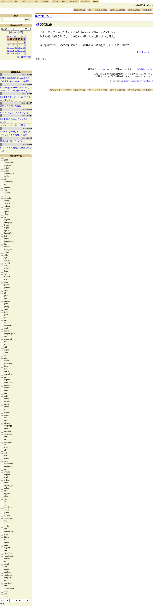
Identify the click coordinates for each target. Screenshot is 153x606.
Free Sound (73, 1)
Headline (67, 90)
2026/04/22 (27, 144)
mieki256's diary (144, 5)
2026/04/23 (27, 138)
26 (13, 53)
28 (19, 53)
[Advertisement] (102, 116)
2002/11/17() (44, 16)
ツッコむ (144, 51)
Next (23, 36)
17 (8, 50)
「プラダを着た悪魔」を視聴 (13, 135)
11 (11, 47)
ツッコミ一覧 (134, 9)
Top (2, 1)
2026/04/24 (27, 128)
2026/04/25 (27, 116)
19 (13, 50)
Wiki (63, 1)
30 (24, 53)
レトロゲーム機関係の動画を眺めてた (15, 149)
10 (8, 47)
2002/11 (16, 36)
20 (16, 50)
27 (16, 53)
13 (16, 47)
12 (13, 47)
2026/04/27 (27, 103)
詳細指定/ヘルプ (143, 69)
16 (24, 47)
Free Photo (85, 1)
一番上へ (147, 90)
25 (11, 53)
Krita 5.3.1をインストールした (14, 112)
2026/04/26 (27, 109)
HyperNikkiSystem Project (142, 81)
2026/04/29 (27, 84)
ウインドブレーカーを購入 (12, 125)
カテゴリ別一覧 (117, 9)
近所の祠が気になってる (11, 141)
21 (19, 50)
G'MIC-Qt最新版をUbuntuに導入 (15, 78)
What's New (13, 1)
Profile (23, 1)
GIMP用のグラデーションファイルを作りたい (15, 98)
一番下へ (147, 9)
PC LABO (34, 1)
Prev (9, 36)
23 (24, 50)
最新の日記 (79, 9)
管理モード (55, 90)
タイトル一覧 (101, 9)
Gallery (55, 1)
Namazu (102, 69)
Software (45, 1)
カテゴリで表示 (24, 57)
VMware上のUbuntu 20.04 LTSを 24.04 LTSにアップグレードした (15, 89)
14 (19, 47)
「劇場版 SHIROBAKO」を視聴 (14, 81)
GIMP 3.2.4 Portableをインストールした (15, 120)
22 (21, 50)
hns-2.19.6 (125, 81)
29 (21, 53)
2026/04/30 (27, 75)
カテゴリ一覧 (16, 156)
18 (11, 50)
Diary (95, 1)
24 (8, 53)
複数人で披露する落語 (10, 106)
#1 (37, 24)
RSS (90, 9)
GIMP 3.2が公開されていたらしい (15, 131)
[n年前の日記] (63, 16)
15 (21, 47)
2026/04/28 (27, 94)
